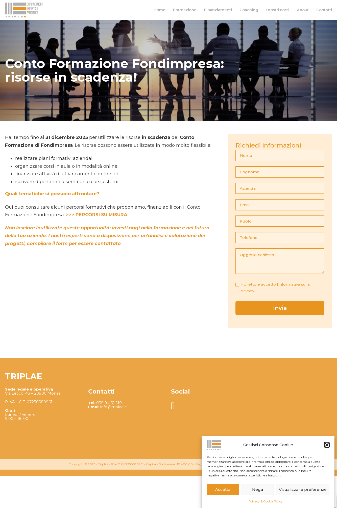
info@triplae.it (113, 446)
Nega (257, 489)
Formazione (185, 9)
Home (159, 9)
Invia (280, 308)
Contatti (324, 9)
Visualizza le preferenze (303, 489)
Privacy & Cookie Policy (266, 501)
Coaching (248, 9)
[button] (326, 444)
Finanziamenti (218, 9)
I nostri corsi (277, 9)
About (303, 9)
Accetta (222, 489)
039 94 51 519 (109, 442)
